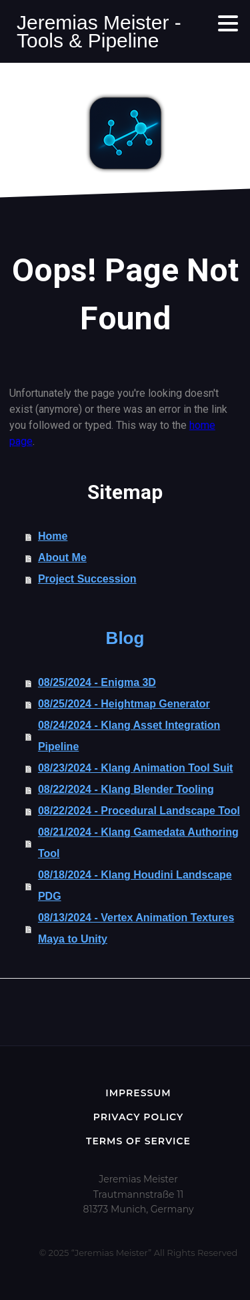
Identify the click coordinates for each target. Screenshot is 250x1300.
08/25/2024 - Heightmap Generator (124, 703)
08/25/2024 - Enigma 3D (97, 682)
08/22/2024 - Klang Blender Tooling (126, 789)
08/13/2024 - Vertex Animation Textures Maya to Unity (136, 928)
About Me (62, 557)
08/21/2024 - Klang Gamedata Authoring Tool (138, 842)
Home (52, 536)
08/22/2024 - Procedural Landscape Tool (139, 810)
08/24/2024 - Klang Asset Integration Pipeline (129, 735)
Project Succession (87, 579)
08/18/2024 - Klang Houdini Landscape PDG (135, 885)
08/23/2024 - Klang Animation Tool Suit (135, 768)
